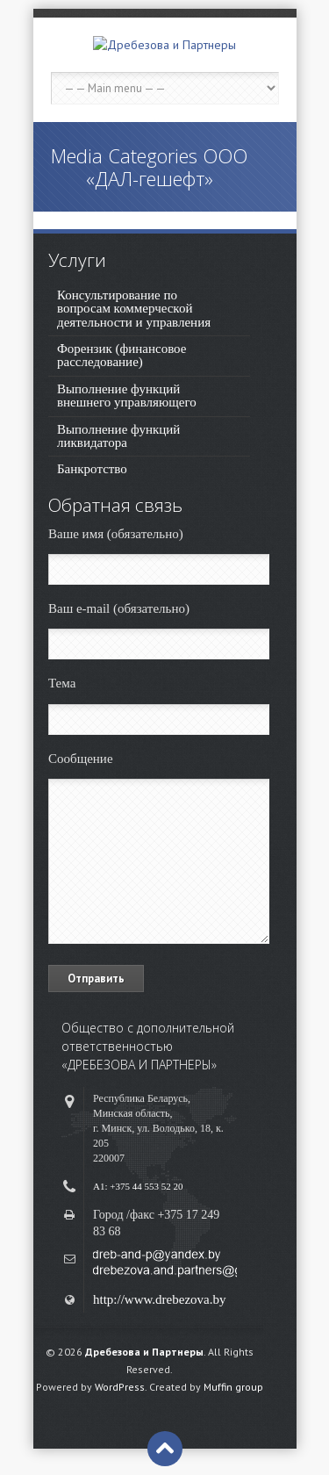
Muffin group (233, 1386)
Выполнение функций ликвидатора (118, 436)
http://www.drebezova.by (159, 1299)
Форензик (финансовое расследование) (121, 355)
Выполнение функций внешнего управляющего (127, 395)
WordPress (120, 1386)
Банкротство (92, 469)
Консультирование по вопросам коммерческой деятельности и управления (134, 308)
